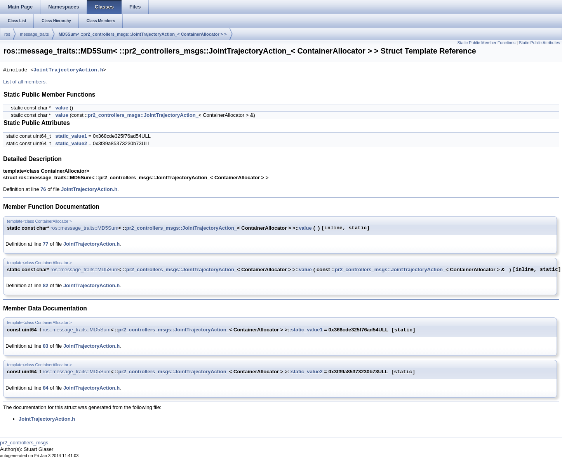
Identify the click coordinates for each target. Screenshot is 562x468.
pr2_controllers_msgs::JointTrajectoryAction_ (143, 115)
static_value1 (71, 136)
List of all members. (25, 82)
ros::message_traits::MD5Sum (84, 228)
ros (7, 34)
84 (45, 388)
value (62, 108)
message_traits (34, 34)
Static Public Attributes (539, 42)
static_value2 (71, 143)
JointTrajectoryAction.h (68, 70)
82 (45, 285)
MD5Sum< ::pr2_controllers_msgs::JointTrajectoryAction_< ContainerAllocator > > (143, 34)
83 (45, 346)
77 (45, 244)
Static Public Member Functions (486, 42)
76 (43, 189)
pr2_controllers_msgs (24, 442)
